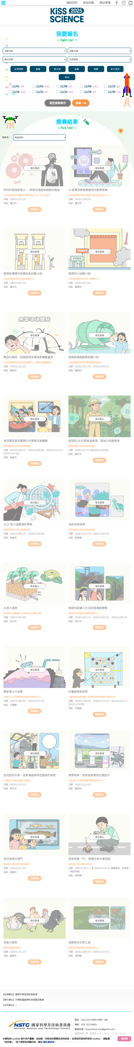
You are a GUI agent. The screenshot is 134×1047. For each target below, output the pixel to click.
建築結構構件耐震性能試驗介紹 (22, 273)
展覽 (38, 69)
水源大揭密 (10, 608)
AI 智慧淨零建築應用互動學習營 (87, 190)
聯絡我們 (71, 2)
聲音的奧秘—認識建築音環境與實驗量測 (28, 357)
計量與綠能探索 (78, 691)
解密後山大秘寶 (13, 691)
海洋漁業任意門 (13, 859)
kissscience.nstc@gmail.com (100, 1029)
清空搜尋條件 (57, 103)
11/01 (18, 86)
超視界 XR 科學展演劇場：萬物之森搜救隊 (94, 441)
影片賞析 (115, 69)
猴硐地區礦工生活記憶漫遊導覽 (87, 608)
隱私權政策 (48, 1042)
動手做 (57, 69)
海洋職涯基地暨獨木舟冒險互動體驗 (25, 441)
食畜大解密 (10, 942)
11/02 (43, 86)
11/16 (19, 92)
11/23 (67, 92)
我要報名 (34, 209)
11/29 (90, 92)
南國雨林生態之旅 (79, 942)
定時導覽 (18, 69)
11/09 (91, 86)
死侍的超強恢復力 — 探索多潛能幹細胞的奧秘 (31, 190)
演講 (76, 69)
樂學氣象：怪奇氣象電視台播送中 (89, 775)
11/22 (42, 92)
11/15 (114, 86)
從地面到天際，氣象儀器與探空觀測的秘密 (29, 775)
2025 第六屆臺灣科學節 (17, 524)
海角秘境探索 (76, 524)
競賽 (96, 69)
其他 (67, 77)
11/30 (115, 92)
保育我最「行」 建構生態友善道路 (89, 859)
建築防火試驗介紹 (79, 273)
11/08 (66, 86)
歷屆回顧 (88, 2)
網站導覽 (105, 2)
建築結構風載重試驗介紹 (83, 357)
